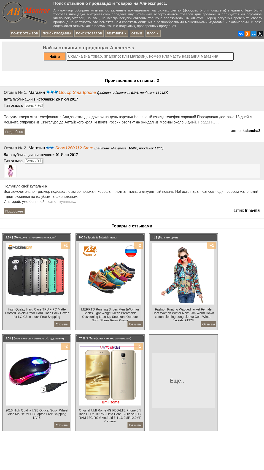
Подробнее (14, 132)
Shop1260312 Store (69, 147)
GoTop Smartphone (71, 92)
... (217, 122)
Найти (55, 56)
